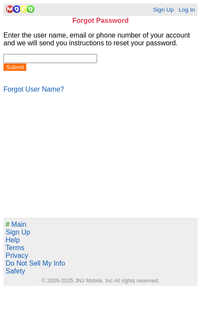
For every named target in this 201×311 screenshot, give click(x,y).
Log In (187, 9)
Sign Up (163, 9)
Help (13, 240)
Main (16, 224)
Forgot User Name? (33, 89)
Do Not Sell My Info (35, 263)
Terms (15, 247)
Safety (15, 271)
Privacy (17, 255)
